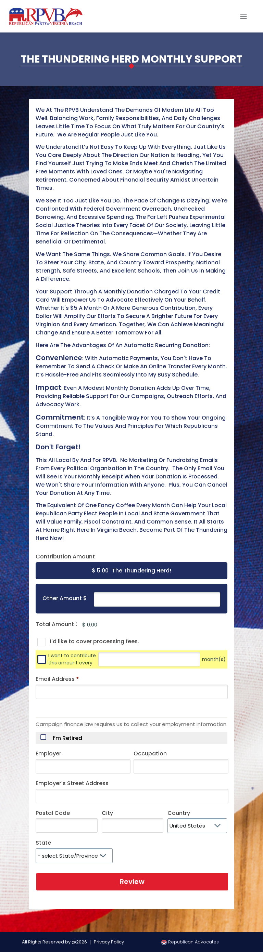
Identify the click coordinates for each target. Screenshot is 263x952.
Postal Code (53, 813)
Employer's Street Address (72, 783)
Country (178, 813)
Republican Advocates (190, 942)
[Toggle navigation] (243, 16)
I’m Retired (67, 738)
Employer (48, 753)
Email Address (57, 679)
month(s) (214, 659)
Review (132, 881)
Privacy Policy (109, 942)
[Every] (149, 659)
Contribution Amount (65, 556)
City (107, 813)
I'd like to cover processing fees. (94, 641)
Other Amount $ (64, 598)
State (43, 843)
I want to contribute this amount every (72, 659)
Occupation (150, 753)
